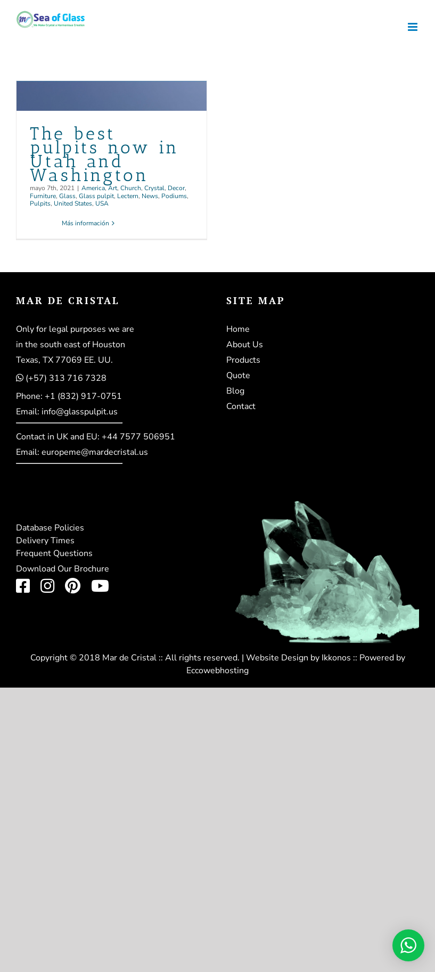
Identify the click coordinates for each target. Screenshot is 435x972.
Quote (238, 375)
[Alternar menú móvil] (413, 26)
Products (243, 360)
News (150, 196)
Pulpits (40, 203)
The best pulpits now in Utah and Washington (104, 154)
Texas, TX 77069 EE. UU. (64, 360)
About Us (244, 344)
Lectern (127, 196)
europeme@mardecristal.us (95, 452)
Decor (176, 188)
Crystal (154, 188)
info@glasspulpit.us (80, 412)
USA (102, 203)
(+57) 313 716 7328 (66, 378)
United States (73, 203)
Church (130, 188)
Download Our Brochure (62, 569)
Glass (67, 196)
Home (238, 329)
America (93, 188)
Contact (241, 406)
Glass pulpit (96, 196)
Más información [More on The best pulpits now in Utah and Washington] (85, 223)
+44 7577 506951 (138, 437)
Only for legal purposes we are (75, 329)
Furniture (43, 196)
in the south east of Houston (70, 344)
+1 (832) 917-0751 (83, 396)
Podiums (174, 196)
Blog (235, 391)
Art (112, 188)
